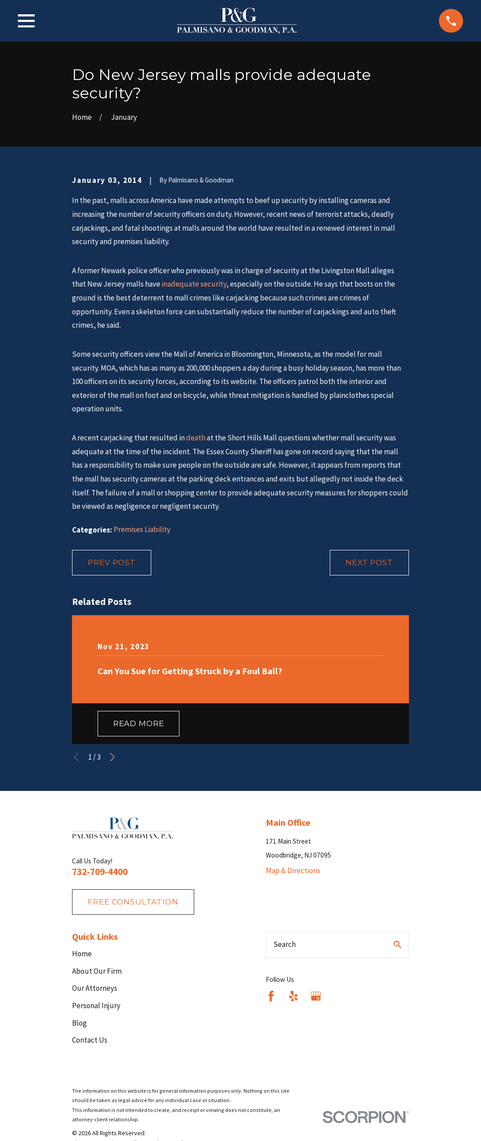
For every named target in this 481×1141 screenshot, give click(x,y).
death (195, 438)
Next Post (369, 562)
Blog (79, 1023)
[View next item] (112, 757)
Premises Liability (142, 529)
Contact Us (89, 1040)
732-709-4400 (100, 872)
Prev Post (112, 562)
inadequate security (194, 284)
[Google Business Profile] (316, 996)
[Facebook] (271, 996)
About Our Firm (97, 971)
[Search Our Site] (397, 944)
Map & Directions (293, 870)
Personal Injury (96, 1005)
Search (284, 944)
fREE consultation (133, 901)
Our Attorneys (94, 988)
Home (82, 954)
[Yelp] (293, 996)
